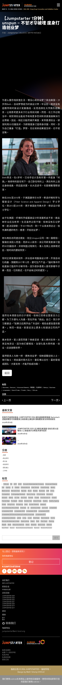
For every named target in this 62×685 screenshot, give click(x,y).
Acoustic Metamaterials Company (33, 484)
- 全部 (4, 455)
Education (49, 494)
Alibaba (17, 487)
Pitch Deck (44, 521)
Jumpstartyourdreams (8, 518)
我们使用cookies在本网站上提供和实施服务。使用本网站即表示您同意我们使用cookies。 (31, 680)
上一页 (6, 400)
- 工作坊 (4, 471)
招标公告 (5, 659)
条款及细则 (6, 650)
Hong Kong (11, 504)
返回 (7, 373)
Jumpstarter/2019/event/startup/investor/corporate (18, 514)
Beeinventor (6, 491)
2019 (15, 484)
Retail (9, 524)
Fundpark (14, 501)
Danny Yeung (31, 494)
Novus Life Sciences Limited (10, 521)
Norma (53, 518)
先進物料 (39, 387)
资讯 (4, 611)
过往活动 (5, 592)
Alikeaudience (25, 487)
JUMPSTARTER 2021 (8, 602)
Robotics (33, 524)
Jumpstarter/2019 (43, 511)
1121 (11, 484)
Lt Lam (30, 518)
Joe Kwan (45, 508)
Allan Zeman (35, 487)
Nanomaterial (45, 518)
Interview (23, 508)
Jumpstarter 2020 (7, 511)
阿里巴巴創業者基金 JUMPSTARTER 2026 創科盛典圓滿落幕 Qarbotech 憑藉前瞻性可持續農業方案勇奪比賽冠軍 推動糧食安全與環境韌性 (31, 418)
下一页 (55, 400)
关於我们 (5, 580)
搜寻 (56, 537)
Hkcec (4, 504)
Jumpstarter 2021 (19, 511)
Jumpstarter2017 (41, 514)
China (52, 491)
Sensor (12, 528)
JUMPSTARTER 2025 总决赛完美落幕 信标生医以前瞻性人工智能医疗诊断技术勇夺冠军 (37, 430)
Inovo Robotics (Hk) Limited (10, 508)
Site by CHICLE (38, 671)
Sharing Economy (46, 528)
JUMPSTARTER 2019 (8, 606)
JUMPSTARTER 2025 (8, 596)
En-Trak (17, 497)
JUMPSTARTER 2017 (8, 608)
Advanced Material (23, 387)
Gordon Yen (28, 501)
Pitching (51, 521)
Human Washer (34, 504)
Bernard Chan (15, 491)
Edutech (4, 497)
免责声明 (5, 655)
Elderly (11, 497)
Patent (33, 521)
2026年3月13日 (7, 422)
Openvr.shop (25, 521)
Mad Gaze (36, 518)
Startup (45, 387)
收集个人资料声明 (9, 652)
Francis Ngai (6, 501)
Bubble (35, 491)
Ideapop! (43, 504)
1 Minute (34, 390)
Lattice (19, 518)
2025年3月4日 (22, 444)
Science (49, 524)
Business (5, 387)
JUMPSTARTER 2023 (8, 598)
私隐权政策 (6, 657)
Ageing (8, 487)
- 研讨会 (4, 461)
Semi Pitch (5, 528)
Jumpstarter (6, 390)
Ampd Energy (45, 487)
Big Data (23, 491)
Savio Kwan (41, 524)
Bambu (53, 487)
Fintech (54, 497)
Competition (6, 494)
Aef (3, 487)
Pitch (37, 521)
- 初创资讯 (5, 464)
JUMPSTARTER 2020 (8, 604)
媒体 (4, 614)
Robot (27, 524)
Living (24, 518)
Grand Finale (16, 390)
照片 (3, 620)
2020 (20, 484)
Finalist (23, 390)
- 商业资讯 (5, 458)
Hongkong (19, 504)
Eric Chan (24, 497)
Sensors (12, 387)
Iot (28, 508)
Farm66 (30, 497)
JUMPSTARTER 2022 (8, 600)
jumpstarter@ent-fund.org (13, 631)
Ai (12, 487)
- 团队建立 (5, 467)
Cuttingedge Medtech (18, 494)
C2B (47, 491)
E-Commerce (41, 494)
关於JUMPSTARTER (8, 583)
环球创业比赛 (6, 589)
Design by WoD (23, 671)
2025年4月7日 (22, 434)
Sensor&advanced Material (24, 528)
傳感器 (32, 387)
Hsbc (26, 504)
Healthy (45, 501)
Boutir (29, 491)
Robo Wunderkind (18, 524)
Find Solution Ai (45, 497)
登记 (31, 561)
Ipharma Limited (35, 508)
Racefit (4, 524)
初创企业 (5, 586)
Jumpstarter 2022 (31, 511)
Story (29, 390)
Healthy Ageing (54, 501)
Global (21, 501)
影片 (3, 618)
